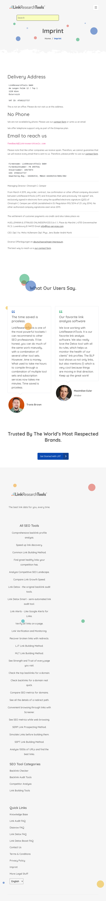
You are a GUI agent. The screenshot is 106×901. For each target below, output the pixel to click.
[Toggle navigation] (96, 7)
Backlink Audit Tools (21, 777)
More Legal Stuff (19, 873)
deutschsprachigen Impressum (48, 241)
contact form (60, 122)
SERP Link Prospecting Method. (29, 727)
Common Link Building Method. (29, 552)
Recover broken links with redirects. (29, 638)
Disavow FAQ (17, 827)
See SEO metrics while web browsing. (29, 719)
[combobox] (38, 18)
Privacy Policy (17, 860)
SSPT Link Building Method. (29, 741)
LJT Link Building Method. (29, 645)
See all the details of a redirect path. (29, 700)
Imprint (14, 867)
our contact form (43, 248)
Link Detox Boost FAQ (22, 840)
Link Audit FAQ (18, 820)
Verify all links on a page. (29, 623)
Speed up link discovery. (29, 545)
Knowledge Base (19, 814)
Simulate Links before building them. (29, 734)
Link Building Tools (20, 790)
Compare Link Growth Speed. (29, 579)
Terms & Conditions (20, 853)
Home (48, 38)
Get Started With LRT (54, 456)
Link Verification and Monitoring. (29, 631)
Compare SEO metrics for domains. (29, 692)
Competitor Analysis (21, 783)
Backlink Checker (19, 770)
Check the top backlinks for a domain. (29, 672)
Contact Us (15, 847)
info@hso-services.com (52, 226)
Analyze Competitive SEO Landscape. (29, 572)
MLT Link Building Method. (29, 653)
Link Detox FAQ (18, 834)
